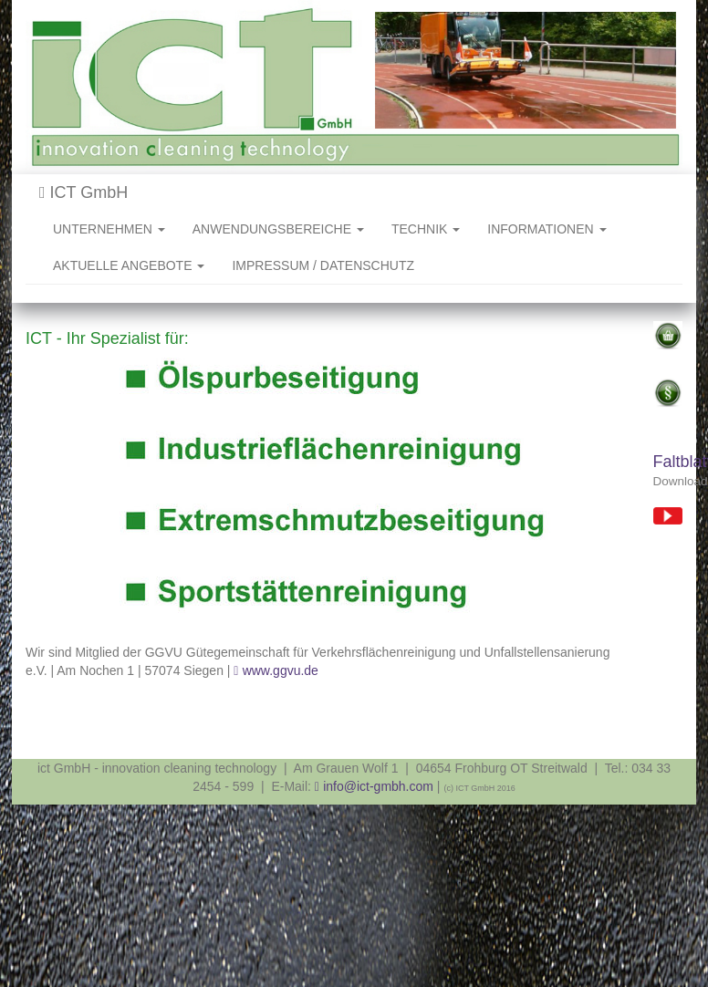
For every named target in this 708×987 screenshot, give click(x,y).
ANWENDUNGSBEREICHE (278, 229)
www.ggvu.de (280, 670)
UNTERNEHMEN (109, 229)
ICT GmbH (83, 192)
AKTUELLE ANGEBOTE (128, 265)
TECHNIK (425, 229)
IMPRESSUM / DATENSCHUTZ (323, 265)
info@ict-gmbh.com (378, 786)
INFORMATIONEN (546, 229)
